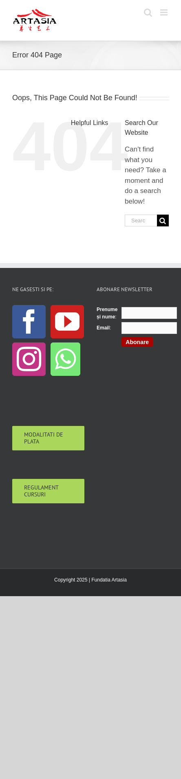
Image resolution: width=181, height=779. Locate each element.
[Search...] (141, 220)
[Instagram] (29, 359)
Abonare (137, 342)
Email (103, 328)
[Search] (163, 220)
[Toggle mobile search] (148, 12)
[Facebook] (29, 321)
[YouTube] (67, 321)
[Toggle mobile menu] (164, 12)
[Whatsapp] (65, 359)
